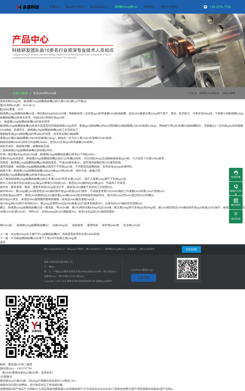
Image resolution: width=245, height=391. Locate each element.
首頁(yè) (54, 6)
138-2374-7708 (63, 266)
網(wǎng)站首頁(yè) (54, 249)
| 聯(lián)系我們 (145, 249)
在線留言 (149, 6)
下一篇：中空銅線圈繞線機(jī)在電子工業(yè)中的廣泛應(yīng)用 (38, 238)
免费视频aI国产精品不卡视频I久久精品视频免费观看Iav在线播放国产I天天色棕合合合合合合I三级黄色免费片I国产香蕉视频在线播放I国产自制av (86, 388)
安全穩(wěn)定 (131, 225)
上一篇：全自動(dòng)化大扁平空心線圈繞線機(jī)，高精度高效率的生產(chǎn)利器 (50, 234)
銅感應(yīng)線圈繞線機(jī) (32, 225)
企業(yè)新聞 (20, 93)
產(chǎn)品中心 (99, 6)
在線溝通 (143, 277)
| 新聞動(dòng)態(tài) (113, 249)
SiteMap (90, 276)
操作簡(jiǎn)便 (110, 225)
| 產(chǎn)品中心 (92, 249)
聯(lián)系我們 (169, 6)
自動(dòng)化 (60, 225)
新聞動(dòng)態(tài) (126, 6)
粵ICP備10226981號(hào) (71, 276)
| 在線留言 (131, 249)
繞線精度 (77, 225)
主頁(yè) (192, 93)
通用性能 (92, 225)
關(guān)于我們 (75, 6)
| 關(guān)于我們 (73, 249)
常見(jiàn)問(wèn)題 (44, 93)
